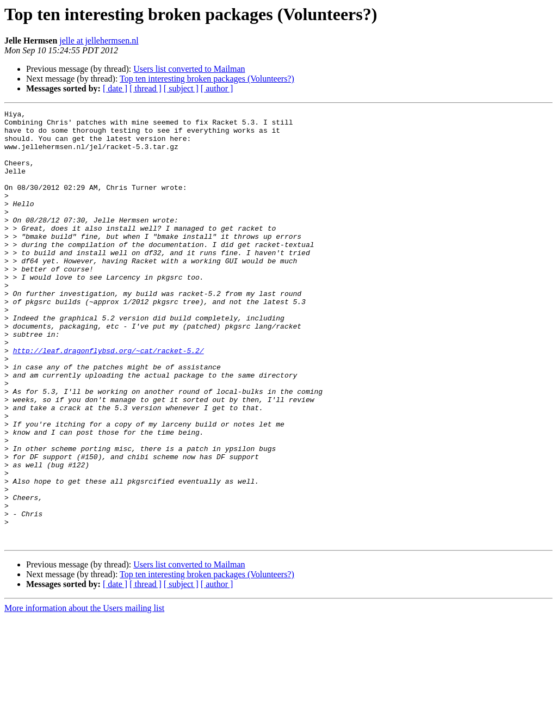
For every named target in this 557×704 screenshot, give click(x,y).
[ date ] (115, 88)
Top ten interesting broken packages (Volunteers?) (207, 78)
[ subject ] (181, 88)
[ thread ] (145, 88)
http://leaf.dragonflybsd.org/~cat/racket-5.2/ (108, 399)
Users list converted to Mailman (189, 68)
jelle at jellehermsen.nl (98, 40)
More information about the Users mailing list (84, 694)
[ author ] (217, 88)
